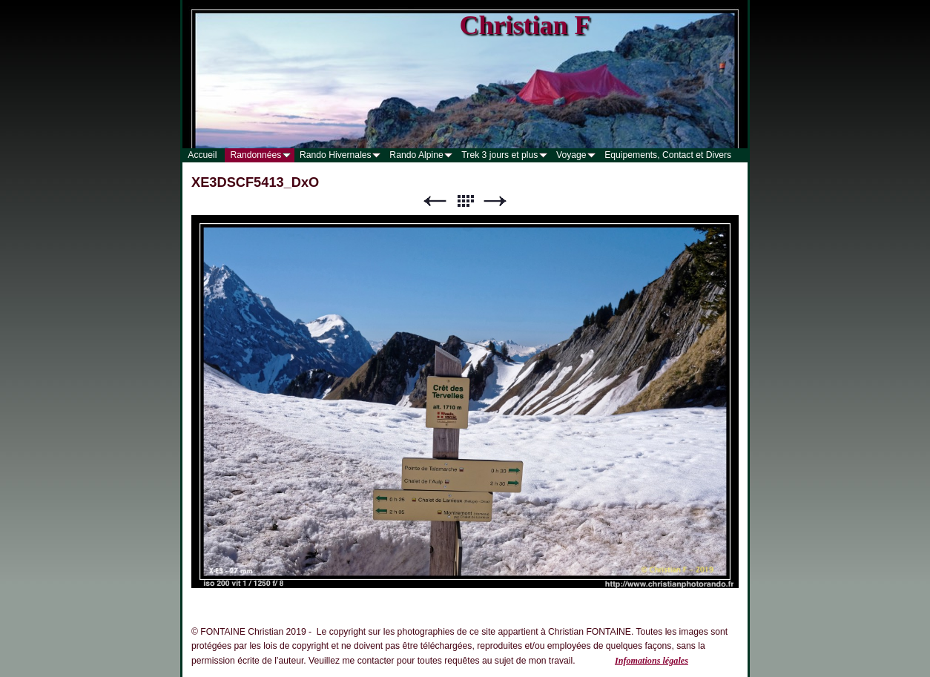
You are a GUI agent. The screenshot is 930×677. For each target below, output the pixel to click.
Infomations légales (651, 660)
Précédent (434, 201)
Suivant (495, 201)
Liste (465, 201)
